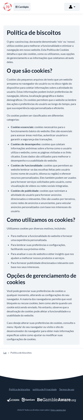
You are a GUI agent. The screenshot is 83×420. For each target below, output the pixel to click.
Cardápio (22, 6)
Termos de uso (66, 389)
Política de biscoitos (19, 389)
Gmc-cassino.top (58, 410)
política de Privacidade (45, 389)
